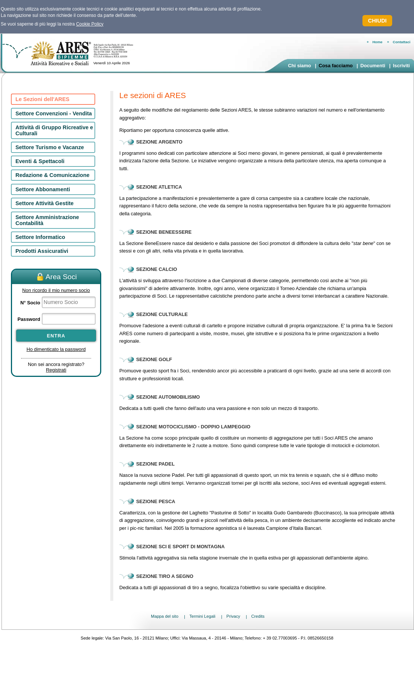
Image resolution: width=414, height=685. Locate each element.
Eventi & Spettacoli (39, 161)
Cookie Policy (90, 24)
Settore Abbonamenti (42, 189)
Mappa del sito (164, 616)
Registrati (56, 370)
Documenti (372, 65)
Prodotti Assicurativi (41, 251)
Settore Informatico (40, 237)
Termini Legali (202, 616)
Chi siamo (299, 65)
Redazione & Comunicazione (52, 175)
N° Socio (30, 302)
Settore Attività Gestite (44, 203)
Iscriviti (401, 65)
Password (28, 319)
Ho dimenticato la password (55, 349)
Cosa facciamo (336, 65)
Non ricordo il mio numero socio (56, 290)
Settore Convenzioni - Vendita (53, 113)
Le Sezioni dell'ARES (42, 99)
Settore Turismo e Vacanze (49, 147)
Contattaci (402, 42)
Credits (257, 616)
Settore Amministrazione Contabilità (47, 220)
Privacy (233, 616)
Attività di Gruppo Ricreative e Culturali (54, 130)
